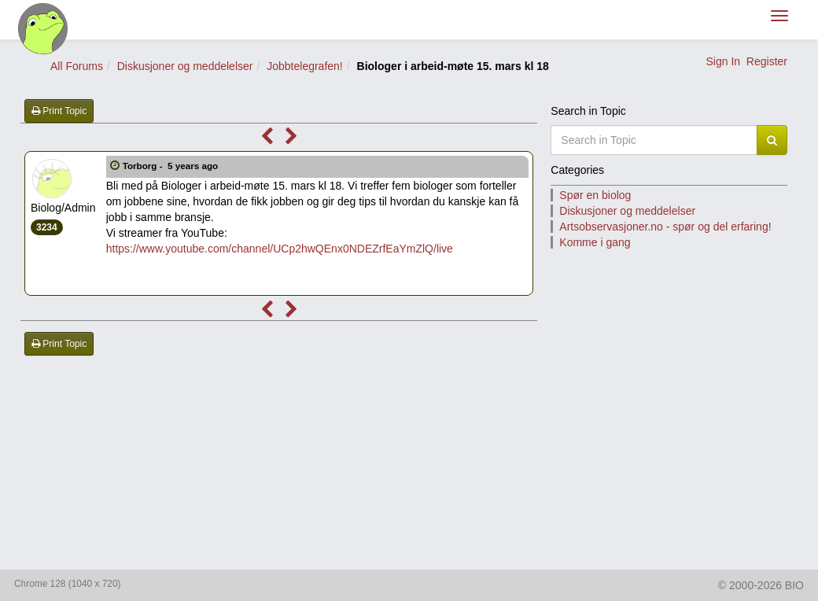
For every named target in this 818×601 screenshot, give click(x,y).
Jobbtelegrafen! (305, 66)
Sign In (723, 61)
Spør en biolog (595, 195)
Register (766, 61)
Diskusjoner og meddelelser (185, 66)
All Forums (76, 66)
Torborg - (172, 165)
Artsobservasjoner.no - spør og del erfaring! (665, 226)
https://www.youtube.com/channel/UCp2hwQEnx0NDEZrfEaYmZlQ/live (279, 248)
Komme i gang (594, 242)
